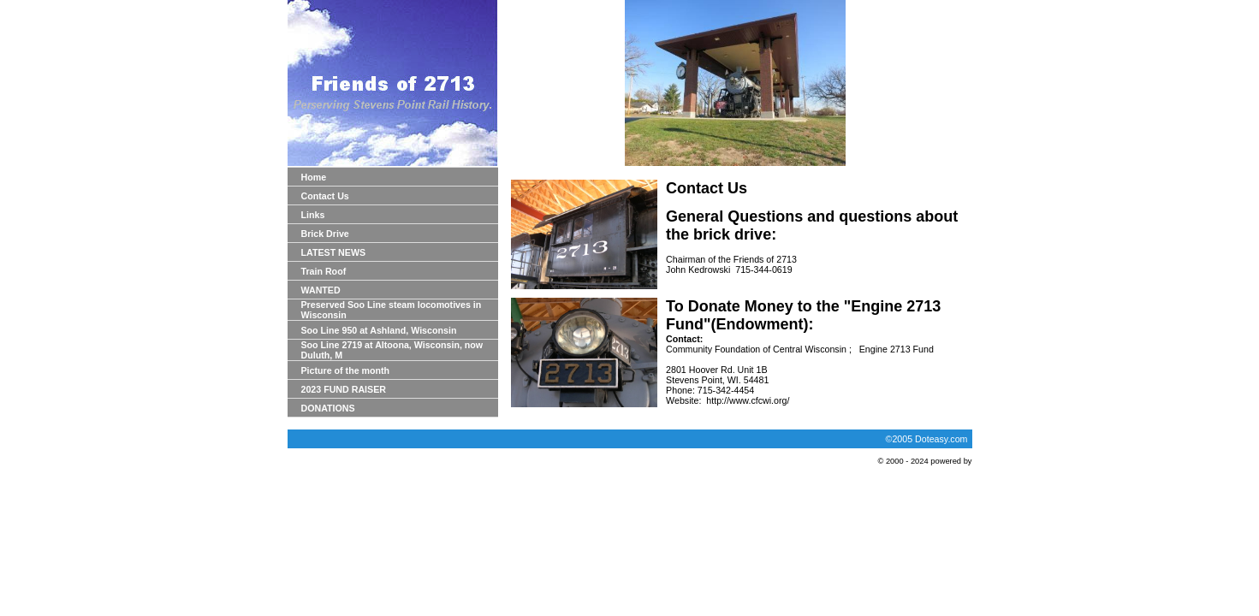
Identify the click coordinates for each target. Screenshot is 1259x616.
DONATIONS (328, 408)
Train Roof (324, 271)
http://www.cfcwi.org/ (747, 400)
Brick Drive (325, 233)
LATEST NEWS (333, 252)
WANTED (321, 290)
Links (313, 215)
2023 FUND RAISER (344, 389)
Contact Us (325, 196)
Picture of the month (345, 370)
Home (314, 177)
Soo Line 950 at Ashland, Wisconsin (379, 330)
